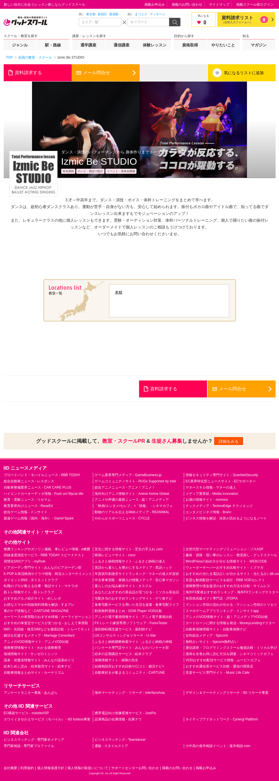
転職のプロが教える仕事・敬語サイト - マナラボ (41, 586)
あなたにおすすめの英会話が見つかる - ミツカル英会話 (137, 592)
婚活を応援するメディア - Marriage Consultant (39, 635)
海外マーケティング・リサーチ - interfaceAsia (130, 693)
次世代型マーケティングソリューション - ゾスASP (224, 549)
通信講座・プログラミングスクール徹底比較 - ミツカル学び (231, 648)
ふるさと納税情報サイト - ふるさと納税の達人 (130, 561)
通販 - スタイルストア (111, 746)
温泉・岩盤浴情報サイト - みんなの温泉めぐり (39, 660)
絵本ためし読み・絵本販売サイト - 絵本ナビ (37, 666)
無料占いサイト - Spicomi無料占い (212, 642)
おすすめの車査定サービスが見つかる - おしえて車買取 (46, 623)
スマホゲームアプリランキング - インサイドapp (222, 611)
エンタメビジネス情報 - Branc (208, 512)
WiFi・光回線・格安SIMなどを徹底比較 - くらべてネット (47, 629)
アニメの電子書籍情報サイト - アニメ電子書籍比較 (133, 617)
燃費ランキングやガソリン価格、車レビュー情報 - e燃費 (47, 549)
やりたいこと (223, 45)
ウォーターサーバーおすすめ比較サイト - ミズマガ (224, 568)
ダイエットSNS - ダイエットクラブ (31, 580)
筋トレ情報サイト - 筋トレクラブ (29, 592)
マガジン (259, 45)
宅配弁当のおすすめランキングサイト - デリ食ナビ (133, 598)
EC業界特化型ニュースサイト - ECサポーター (221, 481)
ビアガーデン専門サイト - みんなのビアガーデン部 (43, 568)
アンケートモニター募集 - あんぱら (31, 693)
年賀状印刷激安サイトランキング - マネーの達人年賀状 (137, 574)
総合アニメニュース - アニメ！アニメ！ (125, 487)
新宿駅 (114, 14)
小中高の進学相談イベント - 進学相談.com (218, 746)
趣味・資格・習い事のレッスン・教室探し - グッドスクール (231, 555)
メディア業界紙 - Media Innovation (212, 494)
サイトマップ (219, 5)
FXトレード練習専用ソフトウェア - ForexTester (131, 623)
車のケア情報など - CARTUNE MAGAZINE (36, 611)
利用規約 (27, 768)
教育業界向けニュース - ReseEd (28, 506)
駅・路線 (53, 45)
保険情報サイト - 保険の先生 (117, 660)
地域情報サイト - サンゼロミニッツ (31, 654)
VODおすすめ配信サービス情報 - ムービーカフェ (223, 660)
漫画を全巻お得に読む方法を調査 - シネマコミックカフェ (230, 654)
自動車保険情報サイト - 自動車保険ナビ (216, 629)
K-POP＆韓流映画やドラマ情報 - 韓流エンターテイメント (48, 574)
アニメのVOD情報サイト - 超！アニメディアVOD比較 (227, 617)
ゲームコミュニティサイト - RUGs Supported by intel (135, 481)
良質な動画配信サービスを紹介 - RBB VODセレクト (225, 580)
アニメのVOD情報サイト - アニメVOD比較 (36, 642)
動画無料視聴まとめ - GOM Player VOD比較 (128, 611)
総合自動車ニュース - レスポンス (29, 481)
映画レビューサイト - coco (115, 555)
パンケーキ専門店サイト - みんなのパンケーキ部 (132, 648)
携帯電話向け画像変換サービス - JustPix (125, 713)
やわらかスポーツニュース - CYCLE (122, 518)
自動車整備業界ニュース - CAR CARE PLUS (37, 487)
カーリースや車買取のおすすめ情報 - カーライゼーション (48, 617)
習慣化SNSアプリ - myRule (25, 561)
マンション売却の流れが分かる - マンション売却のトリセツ (231, 605)
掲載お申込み (154, 5)
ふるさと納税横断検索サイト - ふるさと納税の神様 (133, 642)
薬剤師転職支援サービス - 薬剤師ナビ (123, 629)
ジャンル (20, 45)
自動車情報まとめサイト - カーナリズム (34, 673)
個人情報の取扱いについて (87, 768)
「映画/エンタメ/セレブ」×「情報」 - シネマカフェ (134, 506)
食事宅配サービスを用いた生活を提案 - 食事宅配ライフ (137, 605)
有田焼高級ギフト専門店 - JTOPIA (212, 598)
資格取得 (190, 45)
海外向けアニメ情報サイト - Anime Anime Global (132, 494)
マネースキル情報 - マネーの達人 (211, 487)
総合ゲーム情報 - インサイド (26, 512)
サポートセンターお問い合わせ (135, 768)
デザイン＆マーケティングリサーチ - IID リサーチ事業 (227, 693)
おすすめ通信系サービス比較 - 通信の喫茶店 (219, 666)
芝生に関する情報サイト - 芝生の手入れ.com (129, 549)
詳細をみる (228, 441)
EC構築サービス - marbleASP (26, 713)
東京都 (90, 14)
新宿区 (102, 14)
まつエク (141, 14)
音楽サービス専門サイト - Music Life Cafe (217, 673)
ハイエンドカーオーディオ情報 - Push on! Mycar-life (43, 494)
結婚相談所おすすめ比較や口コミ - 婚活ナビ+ (129, 666)
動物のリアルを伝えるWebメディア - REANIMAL (132, 512)
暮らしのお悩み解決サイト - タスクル (123, 586)
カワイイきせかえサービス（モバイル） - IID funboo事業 (47, 719)
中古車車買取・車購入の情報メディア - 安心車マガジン (137, 580)
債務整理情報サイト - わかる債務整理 (32, 648)
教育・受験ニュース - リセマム (27, 500)
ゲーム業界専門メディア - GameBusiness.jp (128, 475)
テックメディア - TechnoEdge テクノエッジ (219, 506)
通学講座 (88, 45)
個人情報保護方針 (50, 768)
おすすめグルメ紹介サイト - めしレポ (32, 598)
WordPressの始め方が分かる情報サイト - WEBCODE (226, 561)
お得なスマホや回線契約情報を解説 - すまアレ (39, 605)
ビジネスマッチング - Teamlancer (120, 740)
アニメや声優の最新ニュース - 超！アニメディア (132, 500)
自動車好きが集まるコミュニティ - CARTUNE (130, 673)
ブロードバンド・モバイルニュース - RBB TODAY (42, 475)
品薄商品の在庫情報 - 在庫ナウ (118, 719)
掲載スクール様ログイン (255, 5)
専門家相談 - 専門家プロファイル (29, 746)
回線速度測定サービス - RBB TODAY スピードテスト (44, 555)
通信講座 (121, 45)
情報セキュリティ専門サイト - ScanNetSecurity (222, 475)
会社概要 (10, 768)
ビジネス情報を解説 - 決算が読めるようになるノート (226, 518)
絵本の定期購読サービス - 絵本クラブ (123, 654)
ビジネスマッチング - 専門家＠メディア (34, 740)
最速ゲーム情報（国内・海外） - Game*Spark (39, 518)
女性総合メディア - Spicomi (207, 635)
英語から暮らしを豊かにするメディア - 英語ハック (133, 568)
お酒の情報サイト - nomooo (207, 500)
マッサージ (157, 14)
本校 (118, 292)
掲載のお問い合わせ (187, 5)
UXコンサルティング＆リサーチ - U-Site (125, 635)
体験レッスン (155, 45)
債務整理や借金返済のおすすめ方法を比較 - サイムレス (228, 586)
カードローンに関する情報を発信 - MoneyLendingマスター (230, 623)
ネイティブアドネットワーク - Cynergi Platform (222, 719)
